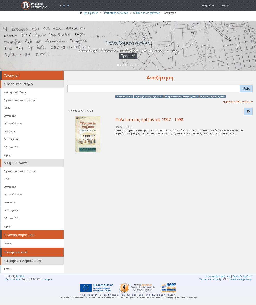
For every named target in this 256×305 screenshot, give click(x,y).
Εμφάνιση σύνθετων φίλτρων (238, 101)
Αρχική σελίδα (91, 13)
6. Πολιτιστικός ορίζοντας (146, 13)
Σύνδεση (8, 243)
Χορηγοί (8, 155)
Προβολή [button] (128, 56)
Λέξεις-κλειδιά (11, 147)
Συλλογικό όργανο (13, 123)
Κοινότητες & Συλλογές (15, 92)
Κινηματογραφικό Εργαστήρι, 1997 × (181, 96)
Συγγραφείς (10, 115)
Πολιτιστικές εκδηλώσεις (115, 13)
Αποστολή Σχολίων (242, 276)
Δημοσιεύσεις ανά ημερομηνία (20, 100)
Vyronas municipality (210, 279)
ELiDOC (20, 276)
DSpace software (12, 279)
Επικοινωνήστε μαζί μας (217, 276)
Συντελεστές (10, 131)
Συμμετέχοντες (11, 139)
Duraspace (47, 279)
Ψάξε (246, 88)
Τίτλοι (7, 107)
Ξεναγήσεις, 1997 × (124, 96)
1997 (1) (8, 268)
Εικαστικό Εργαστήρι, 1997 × (212, 96)
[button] (207, 5)
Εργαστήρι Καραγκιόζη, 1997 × (148, 96)
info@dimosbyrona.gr (241, 279)
